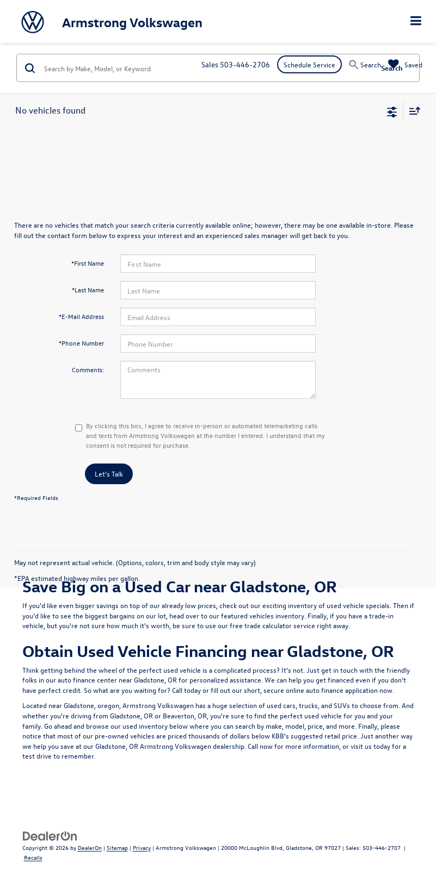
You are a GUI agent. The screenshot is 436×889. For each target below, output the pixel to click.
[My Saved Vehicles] (405, 64)
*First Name (87, 263)
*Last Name (88, 289)
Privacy (142, 847)
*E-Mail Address (81, 316)
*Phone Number (81, 343)
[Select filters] (392, 111)
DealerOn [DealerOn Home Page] (90, 847)
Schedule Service (309, 64)
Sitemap (117, 847)
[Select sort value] (412, 110)
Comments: (88, 369)
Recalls (33, 857)
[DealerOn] (50, 835)
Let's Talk (109, 473)
